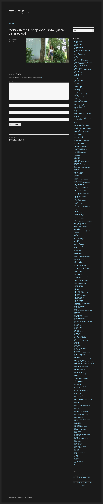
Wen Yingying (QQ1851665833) (81, 390)
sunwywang (77, 351)
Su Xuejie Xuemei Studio (79, 348)
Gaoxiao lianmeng (78, 124)
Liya (75, 208)
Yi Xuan (76, 437)
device (80, 477)
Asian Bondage (16, 11)
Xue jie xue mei (77, 423)
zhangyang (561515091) (79, 452)
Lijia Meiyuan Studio (79, 203)
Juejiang (76, 178)
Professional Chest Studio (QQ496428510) (83, 276)
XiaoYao (76, 413)
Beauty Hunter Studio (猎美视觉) (81, 60)
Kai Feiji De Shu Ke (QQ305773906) (82, 182)
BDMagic (76, 56)
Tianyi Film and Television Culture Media (84, 362)
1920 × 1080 (11, 41)
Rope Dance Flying (78, 291)
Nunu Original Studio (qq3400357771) (82, 267)
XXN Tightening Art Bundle (80, 426)
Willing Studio (77, 396)
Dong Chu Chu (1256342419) (80, 94)
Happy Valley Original (79, 143)
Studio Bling (77, 346)
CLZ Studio (76, 83)
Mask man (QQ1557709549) (80, 226)
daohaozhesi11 (77, 89)
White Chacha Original (79, 395)
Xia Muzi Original (78, 401)
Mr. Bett (76, 241)
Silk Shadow (77, 328)
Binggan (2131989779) (79, 63)
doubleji (76, 95)
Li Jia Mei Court (77, 197)
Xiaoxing (76, 410)
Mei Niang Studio (78, 228)
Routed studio (77, 304)
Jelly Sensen (77, 160)
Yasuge (75, 432)
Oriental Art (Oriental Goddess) (81, 268)
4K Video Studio (78, 41)
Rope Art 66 (77, 289)
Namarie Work (77, 252)
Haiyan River (77, 139)
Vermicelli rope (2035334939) (81, 383)
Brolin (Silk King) (78, 74)
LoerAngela (77, 209)
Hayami (76, 145)
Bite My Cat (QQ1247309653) (80, 65)
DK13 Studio (77, 92)
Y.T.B (75, 428)
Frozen (75, 122)
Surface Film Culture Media (80, 354)
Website (11, 117)
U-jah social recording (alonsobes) (82, 377)
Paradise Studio (78, 271)
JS (74, 176)
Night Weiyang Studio (79, 261)
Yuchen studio (77, 441)
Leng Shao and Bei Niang (80, 196)
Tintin (75, 368)
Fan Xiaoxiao (77, 115)
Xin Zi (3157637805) (78, 417)
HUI (75, 154)
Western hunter (77, 393)
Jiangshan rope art (78, 163)
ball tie (79, 474)
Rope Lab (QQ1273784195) (80, 295)
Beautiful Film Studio (79, 59)
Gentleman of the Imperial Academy (82, 128)
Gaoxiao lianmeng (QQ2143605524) (82, 125)
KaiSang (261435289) (79, 184)
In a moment (77, 155)
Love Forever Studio (78, 216)
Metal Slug (76, 235)
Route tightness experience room (82, 303)
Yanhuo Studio (77, 431)
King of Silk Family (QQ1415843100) (82, 193)
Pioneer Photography (79, 273)
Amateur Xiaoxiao (78, 48)
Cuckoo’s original (78, 86)
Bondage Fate (77, 66)
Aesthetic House (78, 44)
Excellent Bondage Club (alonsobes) (82, 113)
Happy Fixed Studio (78, 142)
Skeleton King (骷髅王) (79, 336)
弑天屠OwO (76, 458)
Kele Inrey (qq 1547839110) (80, 190)
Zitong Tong (77, 456)
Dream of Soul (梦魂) (79, 97)
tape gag (82, 485)
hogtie (75, 482)
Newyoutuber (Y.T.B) (78, 259)
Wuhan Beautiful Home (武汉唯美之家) (83, 399)
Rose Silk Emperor (78, 300)
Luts (75, 220)
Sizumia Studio (77, 334)
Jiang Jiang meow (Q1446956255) (81, 161)
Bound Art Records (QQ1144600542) (82, 69)
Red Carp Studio (78, 285)
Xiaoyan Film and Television (81, 411)
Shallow (76, 313)
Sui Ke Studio (77, 350)
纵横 (75, 462)
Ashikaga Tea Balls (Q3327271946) (82, 50)
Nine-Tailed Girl (78, 262)
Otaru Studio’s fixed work (80, 270)
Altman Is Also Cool (78, 47)
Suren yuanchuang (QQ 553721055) (82, 353)
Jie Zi (75, 166)
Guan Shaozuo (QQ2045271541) (81, 136)
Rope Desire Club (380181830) (81, 292)
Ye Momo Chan (77, 435)
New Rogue (76, 258)
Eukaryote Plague (78, 109)
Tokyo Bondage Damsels (80, 369)
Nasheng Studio (77, 253)
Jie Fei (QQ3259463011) (79, 164)
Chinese (90, 474)
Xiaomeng (76, 408)
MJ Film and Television (79, 238)
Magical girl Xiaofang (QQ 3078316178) (83, 222)
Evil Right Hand (77, 110)
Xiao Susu (76, 402)
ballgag (75, 474)
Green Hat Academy (79, 133)
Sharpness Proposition (79, 318)
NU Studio (76, 264)
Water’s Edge (77, 387)
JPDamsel (76, 175)
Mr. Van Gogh (77, 243)
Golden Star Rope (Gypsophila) (81, 131)
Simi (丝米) (76, 330)
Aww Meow (76, 53)
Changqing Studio (78, 80)
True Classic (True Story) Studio (81, 374)
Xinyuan (76, 420)
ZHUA (75, 453)
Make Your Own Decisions (80, 223)
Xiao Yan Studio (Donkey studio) (81, 404)
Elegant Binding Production (80, 101)
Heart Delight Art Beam (79, 148)
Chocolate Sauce (78, 82)
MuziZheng (76, 249)
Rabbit (75, 282)
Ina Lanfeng (77, 157)
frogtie (84, 477)
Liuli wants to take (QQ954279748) (82, 206)
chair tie (85, 474)
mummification (87, 482)
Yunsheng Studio (78, 443)
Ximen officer (77, 416)
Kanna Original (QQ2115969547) (81, 187)
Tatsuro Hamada (78, 356)
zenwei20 (76, 449)
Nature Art (76, 255)
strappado (75, 485)
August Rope (77, 51)
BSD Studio (76, 75)
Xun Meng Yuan (77, 425)
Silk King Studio (78, 327)
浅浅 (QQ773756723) (78, 461)
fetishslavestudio (78, 119)
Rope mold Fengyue (79, 297)
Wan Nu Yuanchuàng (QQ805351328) (82, 386)
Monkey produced (78, 240)
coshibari (76, 85)
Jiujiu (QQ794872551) (78, 172)
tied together (88, 485)
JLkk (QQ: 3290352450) (79, 173)
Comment (12, 81)
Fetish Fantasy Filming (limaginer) (82, 118)
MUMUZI (76, 247)
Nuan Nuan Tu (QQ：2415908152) (81, 265)
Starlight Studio (77, 345)
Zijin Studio (76, 455)
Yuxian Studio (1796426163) (80, 446)
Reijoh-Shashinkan (78, 286)
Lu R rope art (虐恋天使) (79, 219)
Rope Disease (77, 294)
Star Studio (76, 343)
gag (89, 477)
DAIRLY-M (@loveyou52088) (80, 88)
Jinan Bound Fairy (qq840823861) (82, 167)
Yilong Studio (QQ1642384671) (81, 438)
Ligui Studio (77, 202)
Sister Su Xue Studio (78, 331)
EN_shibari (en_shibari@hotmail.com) (82, 106)
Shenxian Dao (77, 319)
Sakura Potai (77, 307)
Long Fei (76, 211)
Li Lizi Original (77, 199)
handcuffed (76, 479)
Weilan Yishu (77, 389)
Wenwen (76, 392)
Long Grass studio (78, 213)
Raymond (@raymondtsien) (80, 283)
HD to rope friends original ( (80, 146)
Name (10, 102)
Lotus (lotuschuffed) (79, 214)
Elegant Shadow (78, 103)
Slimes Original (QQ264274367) (81, 340)
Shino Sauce (77, 324)
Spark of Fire (77, 342)
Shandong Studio (78, 315)
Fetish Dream (77, 116)
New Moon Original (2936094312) (81, 256)
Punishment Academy (79, 279)
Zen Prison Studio (78, 447)
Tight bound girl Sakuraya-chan (81, 366)
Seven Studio (77, 312)
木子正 (75, 459)
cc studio (76, 79)
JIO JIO (75, 170)
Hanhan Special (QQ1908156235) (81, 140)
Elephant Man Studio (79, 104)
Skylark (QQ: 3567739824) (80, 337)
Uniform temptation (79, 381)
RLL (75, 288)
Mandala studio (77, 225)
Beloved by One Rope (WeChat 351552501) (83, 62)
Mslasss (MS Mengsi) (79, 246)
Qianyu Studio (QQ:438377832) (81, 280)
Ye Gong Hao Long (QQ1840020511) (82, 434)
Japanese (80, 482)
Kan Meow (76, 185)
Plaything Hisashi (78, 274)
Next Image (11, 23)
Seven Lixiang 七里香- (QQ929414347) (83, 310)
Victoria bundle (77, 384)
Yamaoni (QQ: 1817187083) (80, 429)
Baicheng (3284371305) (79, 54)
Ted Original (77, 357)
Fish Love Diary (77, 121)
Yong (75, 440)
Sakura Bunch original (79, 306)
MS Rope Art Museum (79, 244)
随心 (75, 464)
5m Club (76, 42)
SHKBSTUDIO (77, 325)
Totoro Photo (77, 371)
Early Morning (77, 100)
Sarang (76, 309)
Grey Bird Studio (78, 134)
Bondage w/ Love (78, 68)
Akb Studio (76, 45)
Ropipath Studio (78, 298)
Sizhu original (77, 333)
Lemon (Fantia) (77, 194)
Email (10, 109)
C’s (74, 77)
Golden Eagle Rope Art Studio (81, 130)
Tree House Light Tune (79, 372)
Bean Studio (77, 57)
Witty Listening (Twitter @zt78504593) (83, 398)
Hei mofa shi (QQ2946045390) (81, 149)
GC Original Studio (78, 127)
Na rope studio (77, 250)
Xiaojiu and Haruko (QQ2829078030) (82, 405)
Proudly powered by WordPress (24, 497)
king (75, 191)
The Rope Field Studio (79, 360)
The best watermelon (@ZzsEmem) (82, 359)
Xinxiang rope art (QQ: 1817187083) (82, 419)
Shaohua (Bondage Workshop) (81, 316)
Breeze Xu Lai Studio (79, 72)
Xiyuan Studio (77, 422)
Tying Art (76, 375)
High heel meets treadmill (80, 152)
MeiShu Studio (77, 229)
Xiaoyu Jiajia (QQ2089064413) (81, 414)
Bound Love (77, 71)
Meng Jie (76, 234)
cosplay (75, 477)
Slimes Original (77, 339)
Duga (75, 98)
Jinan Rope (76, 169)
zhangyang (76, 450)
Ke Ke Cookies (77, 188)
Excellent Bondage (78, 112)
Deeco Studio (77, 91)
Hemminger (77, 151)
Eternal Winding (78, 107)
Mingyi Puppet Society (79, 237)
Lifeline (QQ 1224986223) (80, 200)
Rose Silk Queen (78, 301)
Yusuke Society (77, 444)
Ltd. (75, 217)
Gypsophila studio (78, 137)
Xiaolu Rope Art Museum (80, 407)
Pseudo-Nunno (77, 277)
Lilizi (75, 205)
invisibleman (77, 158)
